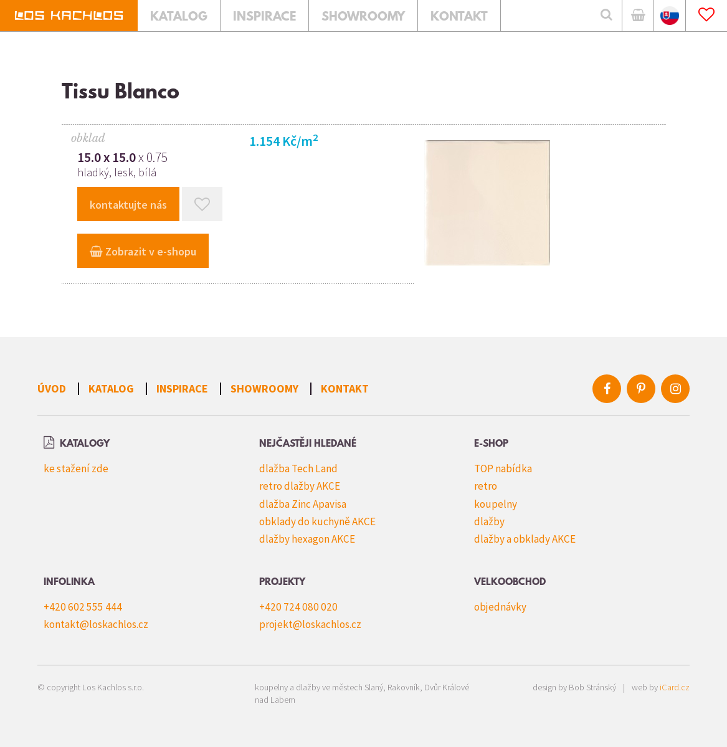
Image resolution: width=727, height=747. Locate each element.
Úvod (51, 388)
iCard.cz (675, 687)
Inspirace (182, 388)
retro (485, 486)
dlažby (489, 521)
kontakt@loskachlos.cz (96, 624)
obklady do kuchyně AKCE (317, 521)
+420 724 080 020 (298, 607)
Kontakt (345, 388)
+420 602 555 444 (83, 607)
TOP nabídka (503, 468)
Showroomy (264, 388)
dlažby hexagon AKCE (307, 539)
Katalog (111, 388)
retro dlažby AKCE (299, 486)
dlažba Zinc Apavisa (302, 504)
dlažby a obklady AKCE (525, 539)
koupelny (495, 504)
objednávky (500, 607)
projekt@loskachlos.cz (310, 624)
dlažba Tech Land (298, 468)
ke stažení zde (76, 468)
